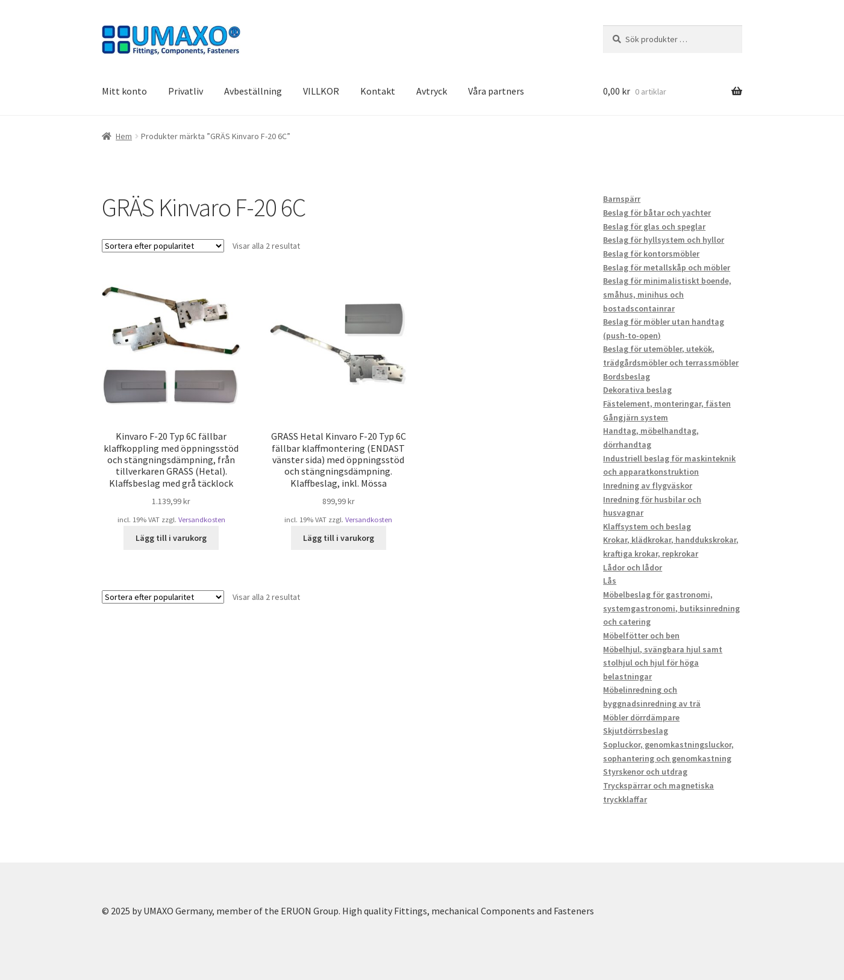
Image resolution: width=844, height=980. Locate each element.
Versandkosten (201, 519)
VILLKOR (321, 91)
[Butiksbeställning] (163, 245)
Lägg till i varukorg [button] (171, 537)
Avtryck (431, 91)
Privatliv (185, 91)
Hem (124, 136)
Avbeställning (253, 91)
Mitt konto (124, 91)
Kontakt (377, 91)
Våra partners (496, 91)
